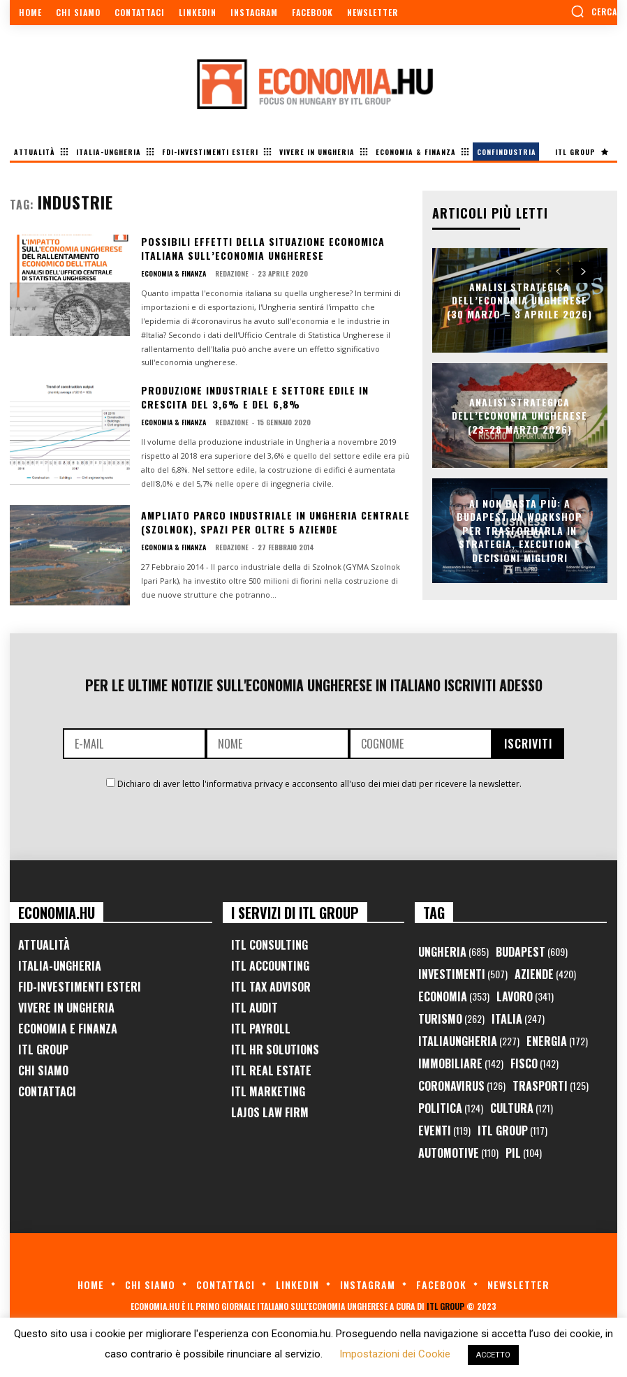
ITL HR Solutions (275, 1049)
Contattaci (47, 1091)
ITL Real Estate (271, 1070)
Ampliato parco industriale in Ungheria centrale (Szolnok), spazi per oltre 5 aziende (275, 522)
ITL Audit (254, 1007)
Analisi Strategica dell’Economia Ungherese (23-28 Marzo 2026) (519, 415)
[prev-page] (558, 272)
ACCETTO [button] (493, 1355)
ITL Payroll (260, 1028)
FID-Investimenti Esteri (79, 986)
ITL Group (43, 1049)
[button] (593, 11)
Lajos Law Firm (270, 1112)
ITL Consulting (269, 944)
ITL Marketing (268, 1091)
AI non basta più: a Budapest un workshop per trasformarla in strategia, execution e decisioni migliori (519, 530)
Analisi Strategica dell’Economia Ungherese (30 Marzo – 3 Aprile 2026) (519, 300)
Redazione (232, 273)
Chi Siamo (43, 1070)
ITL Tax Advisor (271, 986)
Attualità (44, 944)
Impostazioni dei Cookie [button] (394, 1354)
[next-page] (583, 272)
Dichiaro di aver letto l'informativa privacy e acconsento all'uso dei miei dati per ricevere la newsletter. (319, 784)
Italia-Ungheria (59, 965)
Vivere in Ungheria (66, 1007)
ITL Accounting (270, 965)
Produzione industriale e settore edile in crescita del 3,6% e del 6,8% (255, 397)
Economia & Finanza (173, 273)
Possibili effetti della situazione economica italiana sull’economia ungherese (263, 248)
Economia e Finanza (67, 1028)
